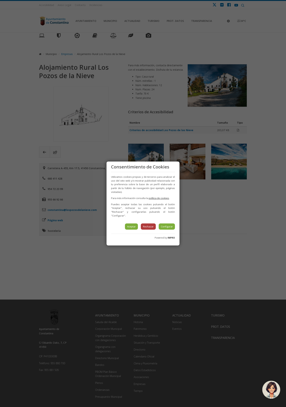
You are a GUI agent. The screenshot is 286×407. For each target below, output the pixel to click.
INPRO (171, 237)
